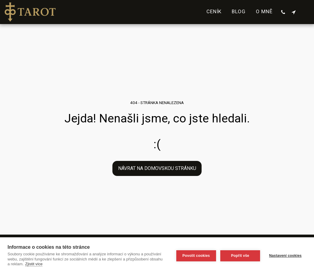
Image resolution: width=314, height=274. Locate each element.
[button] (283, 12)
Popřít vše (240, 256)
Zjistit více (33, 264)
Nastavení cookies (285, 256)
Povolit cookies (196, 256)
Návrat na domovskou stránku (157, 168)
